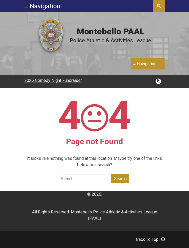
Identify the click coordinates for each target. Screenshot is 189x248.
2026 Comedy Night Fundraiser (53, 80)
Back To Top (150, 239)
